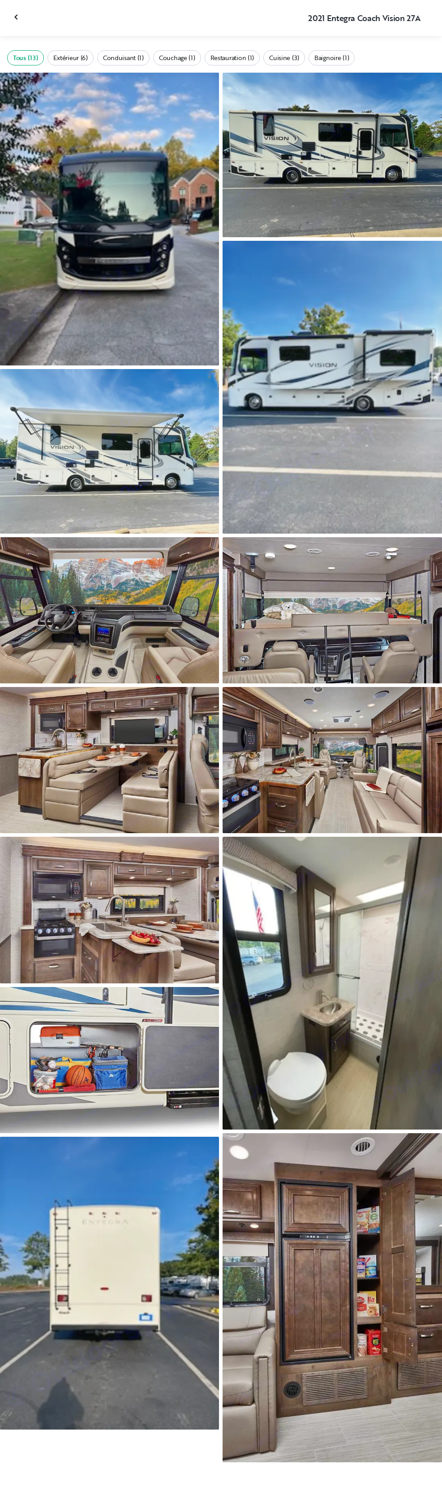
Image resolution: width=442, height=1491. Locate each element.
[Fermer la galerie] (17, 17)
